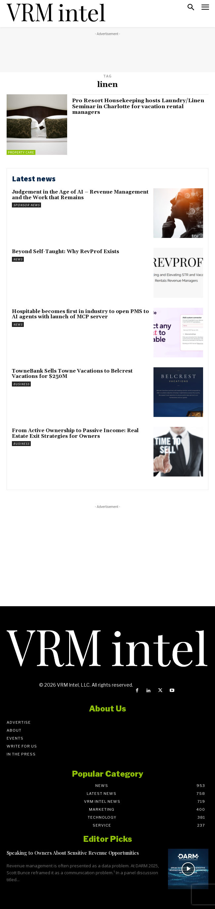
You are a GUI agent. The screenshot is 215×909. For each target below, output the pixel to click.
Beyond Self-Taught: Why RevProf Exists (65, 252)
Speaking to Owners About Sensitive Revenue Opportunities (73, 852)
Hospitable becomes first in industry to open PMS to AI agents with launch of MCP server (80, 314)
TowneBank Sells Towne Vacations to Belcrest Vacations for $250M (72, 374)
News (17, 259)
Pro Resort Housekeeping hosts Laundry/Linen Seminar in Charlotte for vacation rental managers (138, 106)
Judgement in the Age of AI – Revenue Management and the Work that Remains (80, 195)
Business (21, 384)
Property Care (21, 152)
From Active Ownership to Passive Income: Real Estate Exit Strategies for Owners (75, 433)
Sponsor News (26, 205)
